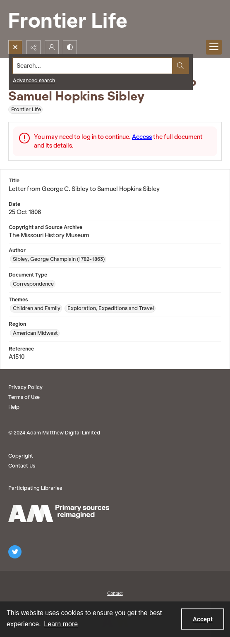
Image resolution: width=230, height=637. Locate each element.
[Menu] (214, 47)
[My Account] (51, 47)
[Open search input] (15, 47)
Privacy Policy (25, 387)
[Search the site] (92, 66)
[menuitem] (115, 592)
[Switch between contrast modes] (70, 47)
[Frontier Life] (74, 20)
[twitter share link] (15, 551)
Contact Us (21, 466)
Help (13, 407)
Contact (114, 593)
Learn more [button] (61, 623)
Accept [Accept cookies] (203, 619)
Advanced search (34, 80)
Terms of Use (24, 397)
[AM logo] (58, 513)
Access (142, 137)
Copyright (20, 456)
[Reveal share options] (33, 47)
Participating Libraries (35, 488)
